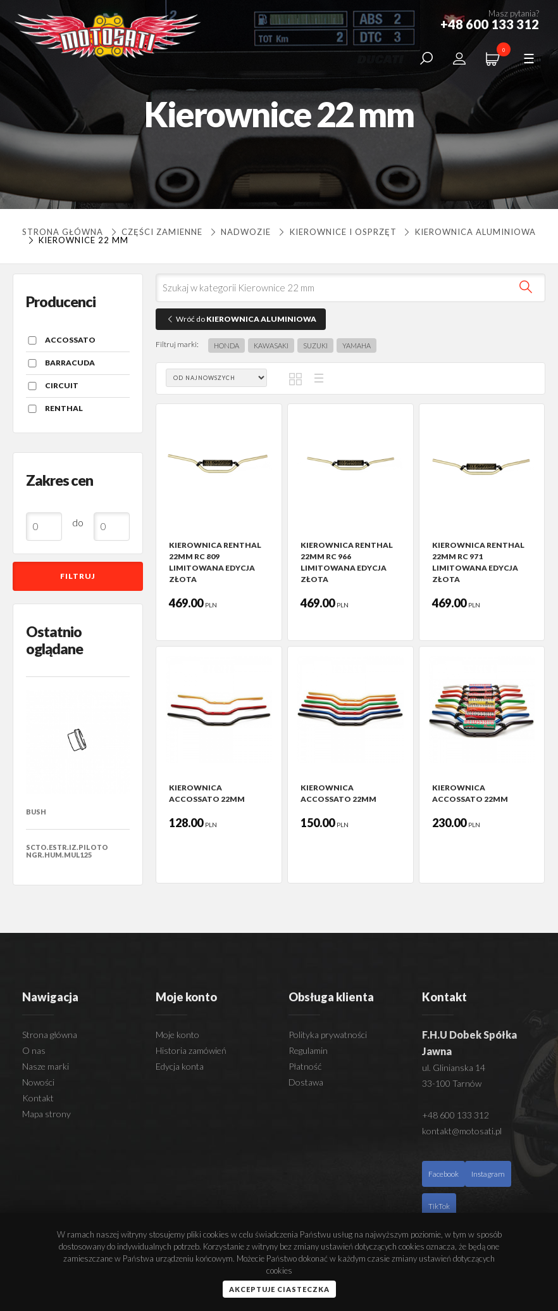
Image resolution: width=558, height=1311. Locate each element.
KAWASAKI (271, 345)
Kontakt (38, 1097)
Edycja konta (180, 1066)
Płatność (304, 1066)
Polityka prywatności (327, 1034)
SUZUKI (315, 345)
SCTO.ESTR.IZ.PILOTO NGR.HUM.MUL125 (67, 851)
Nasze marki (45, 1066)
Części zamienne (155, 232)
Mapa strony (46, 1113)
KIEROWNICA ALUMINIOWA (469, 232)
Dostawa (305, 1082)
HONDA (226, 345)
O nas (34, 1050)
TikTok (439, 1206)
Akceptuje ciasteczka (279, 1289)
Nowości (38, 1082)
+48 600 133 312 (455, 1115)
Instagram (488, 1174)
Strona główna (62, 232)
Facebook (443, 1174)
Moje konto (177, 1034)
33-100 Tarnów (451, 1083)
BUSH (36, 812)
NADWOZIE (239, 232)
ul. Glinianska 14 (453, 1067)
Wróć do (240, 319)
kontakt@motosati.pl (462, 1130)
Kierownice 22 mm (76, 240)
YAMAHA (356, 345)
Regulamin (308, 1050)
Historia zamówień (191, 1050)
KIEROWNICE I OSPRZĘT (336, 232)
